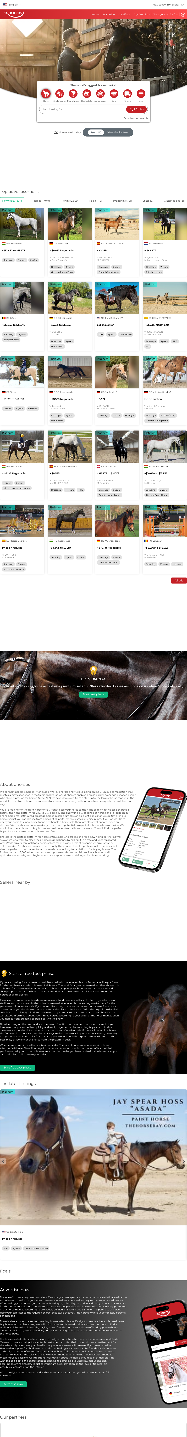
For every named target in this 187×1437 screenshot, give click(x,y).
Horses (95, 14)
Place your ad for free (165, 14)
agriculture (100, 93)
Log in (183, 14)
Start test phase (93, 694)
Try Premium (142, 14)
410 (56, 132)
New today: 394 (162, 4)
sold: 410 (178, 4)
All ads (179, 580)
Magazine (109, 14)
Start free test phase (17, 1067)
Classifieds (124, 14)
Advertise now (13, 1384)
